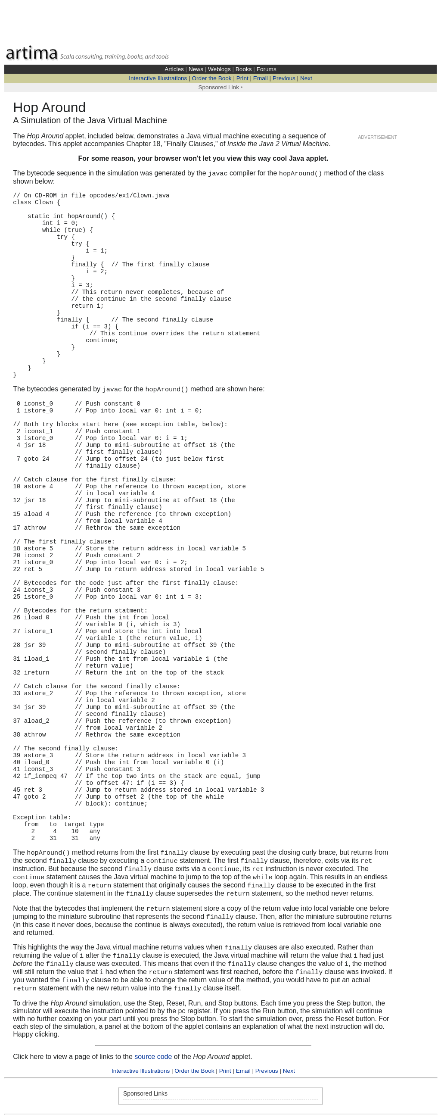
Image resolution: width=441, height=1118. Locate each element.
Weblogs (219, 69)
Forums (266, 69)
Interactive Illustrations (158, 78)
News (196, 69)
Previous (284, 78)
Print (242, 78)
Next (306, 78)
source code (153, 1056)
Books (244, 69)
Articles (174, 69)
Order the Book (211, 78)
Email (260, 78)
